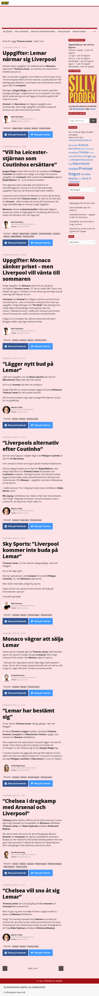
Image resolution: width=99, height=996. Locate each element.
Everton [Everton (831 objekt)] (91, 153)
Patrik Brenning (18, 852)
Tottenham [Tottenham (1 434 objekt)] (73, 181)
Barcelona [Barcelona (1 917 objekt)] (74, 148)
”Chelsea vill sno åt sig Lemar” (31, 893)
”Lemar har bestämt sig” (28, 713)
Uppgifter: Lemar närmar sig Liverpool (29, 56)
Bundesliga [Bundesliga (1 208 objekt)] (73, 152)
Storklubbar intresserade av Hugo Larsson (81, 222)
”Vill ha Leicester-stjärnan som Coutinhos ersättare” (30, 158)
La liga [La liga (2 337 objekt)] (87, 156)
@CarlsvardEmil (23, 121)
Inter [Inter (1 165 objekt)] (70, 156)
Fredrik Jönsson (18, 675)
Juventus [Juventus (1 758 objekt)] (77, 156)
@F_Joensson (22, 680)
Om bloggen (64, 32)
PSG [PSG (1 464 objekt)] (83, 174)
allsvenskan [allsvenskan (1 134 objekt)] (73, 145)
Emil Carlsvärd (17, 117)
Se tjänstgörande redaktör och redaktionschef (24, 987)
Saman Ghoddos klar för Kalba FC (79, 208)
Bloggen (7, 32)
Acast (93, 109)
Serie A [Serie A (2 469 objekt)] (86, 178)
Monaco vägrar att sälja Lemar (33, 642)
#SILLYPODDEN (21, 32)
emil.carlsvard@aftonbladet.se (23, 119)
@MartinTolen (22, 412)
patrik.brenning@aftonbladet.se (23, 854)
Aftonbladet (79, 109)
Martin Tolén (16, 407)
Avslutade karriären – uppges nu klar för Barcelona (82, 215)
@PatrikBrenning (23, 857)
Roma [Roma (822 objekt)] (80, 179)
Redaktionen (79, 32)
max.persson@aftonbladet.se (23, 605)
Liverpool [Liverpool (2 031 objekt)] (75, 159)
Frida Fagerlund (18, 765)
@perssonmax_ (23, 608)
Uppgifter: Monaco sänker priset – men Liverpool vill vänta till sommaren (31, 269)
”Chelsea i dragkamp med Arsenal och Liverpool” (29, 807)
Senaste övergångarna (43, 32)
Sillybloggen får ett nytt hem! (82, 203)
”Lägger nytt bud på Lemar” (28, 367)
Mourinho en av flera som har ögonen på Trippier (82, 230)
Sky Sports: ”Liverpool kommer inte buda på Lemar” (31, 550)
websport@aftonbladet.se (80, 140)
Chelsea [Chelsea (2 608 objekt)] (83, 152)
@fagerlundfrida (23, 770)
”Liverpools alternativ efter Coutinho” (31, 445)
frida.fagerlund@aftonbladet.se (23, 768)
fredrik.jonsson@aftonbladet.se (23, 677)
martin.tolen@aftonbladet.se (22, 409)
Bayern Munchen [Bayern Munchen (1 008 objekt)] (87, 149)
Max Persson (16, 603)
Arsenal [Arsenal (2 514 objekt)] (83, 145)
